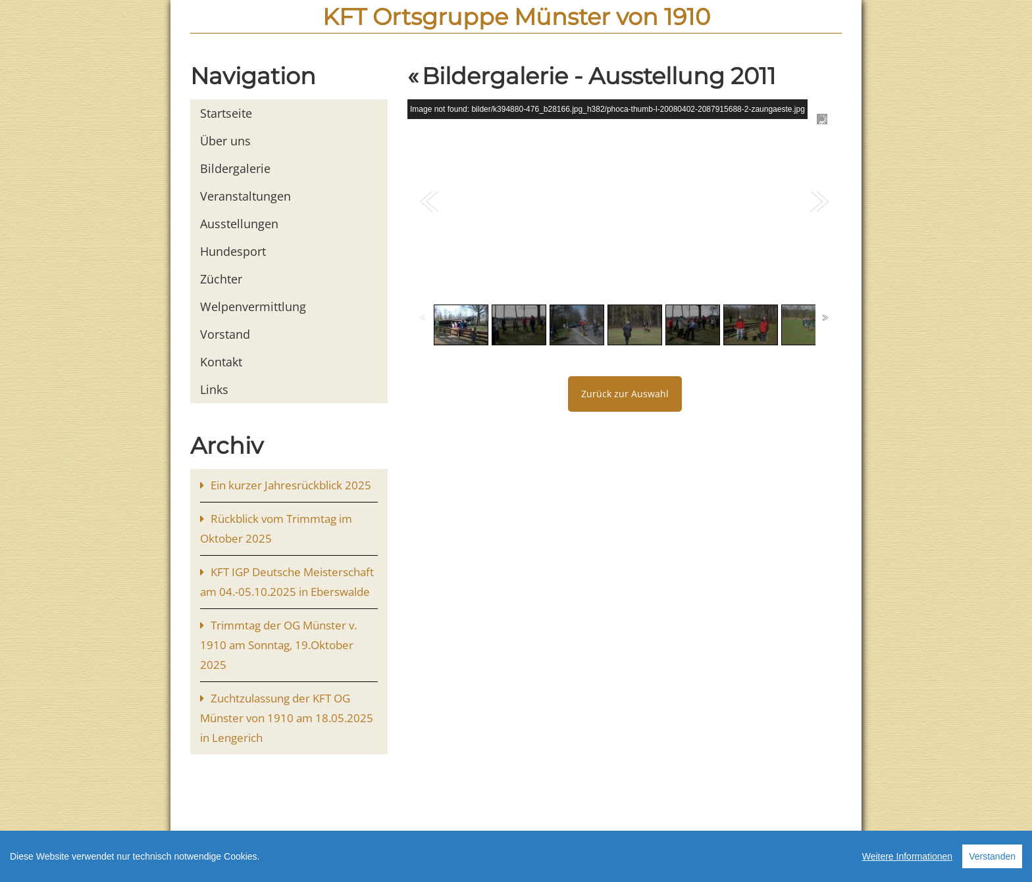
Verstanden (992, 860)
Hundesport (233, 251)
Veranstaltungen (245, 196)
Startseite (226, 113)
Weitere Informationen (907, 860)
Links (214, 389)
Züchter (221, 279)
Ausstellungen (239, 224)
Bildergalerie (235, 168)
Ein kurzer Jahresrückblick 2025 (291, 485)
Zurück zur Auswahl (625, 393)
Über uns (225, 141)
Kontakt (221, 362)
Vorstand (225, 334)
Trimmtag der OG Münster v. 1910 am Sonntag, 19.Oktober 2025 (278, 645)
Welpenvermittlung (253, 306)
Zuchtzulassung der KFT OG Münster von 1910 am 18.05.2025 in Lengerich (286, 718)
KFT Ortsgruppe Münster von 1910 (516, 17)
